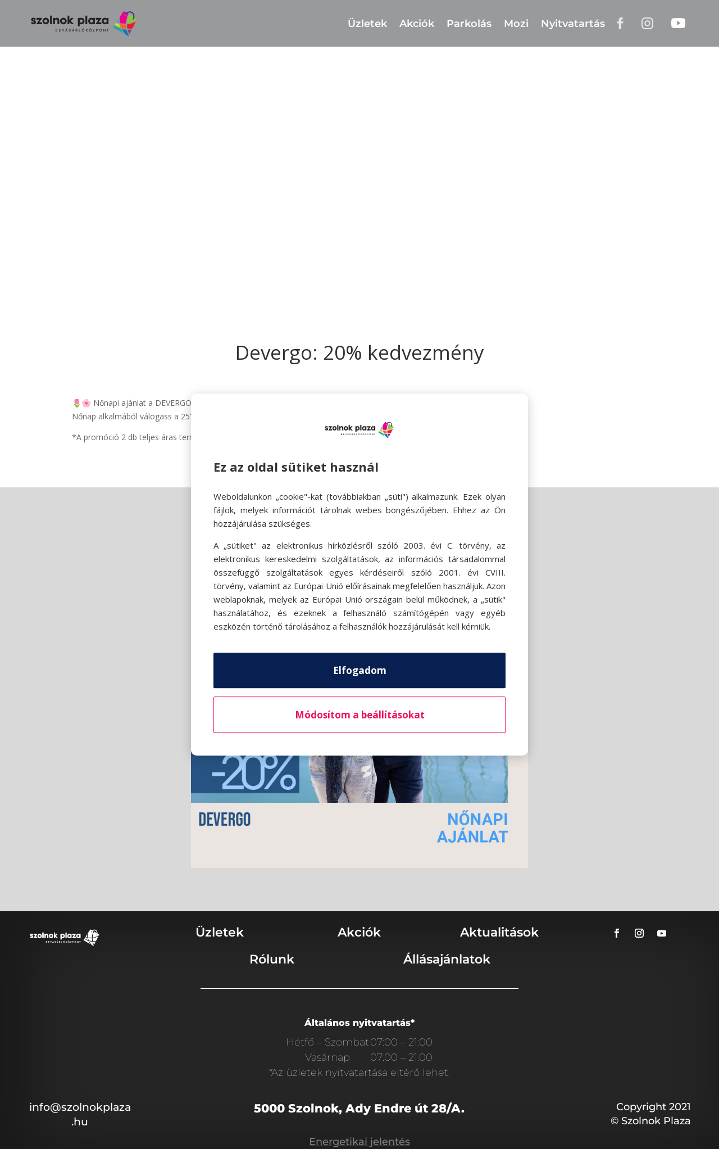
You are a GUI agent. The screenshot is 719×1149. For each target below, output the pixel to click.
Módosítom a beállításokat (360, 714)
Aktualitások (499, 932)
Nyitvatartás (573, 23)
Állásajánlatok (446, 959)
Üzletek (367, 23)
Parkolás (469, 23)
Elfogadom (359, 670)
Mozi (516, 23)
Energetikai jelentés (359, 1142)
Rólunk (271, 959)
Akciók (416, 23)
